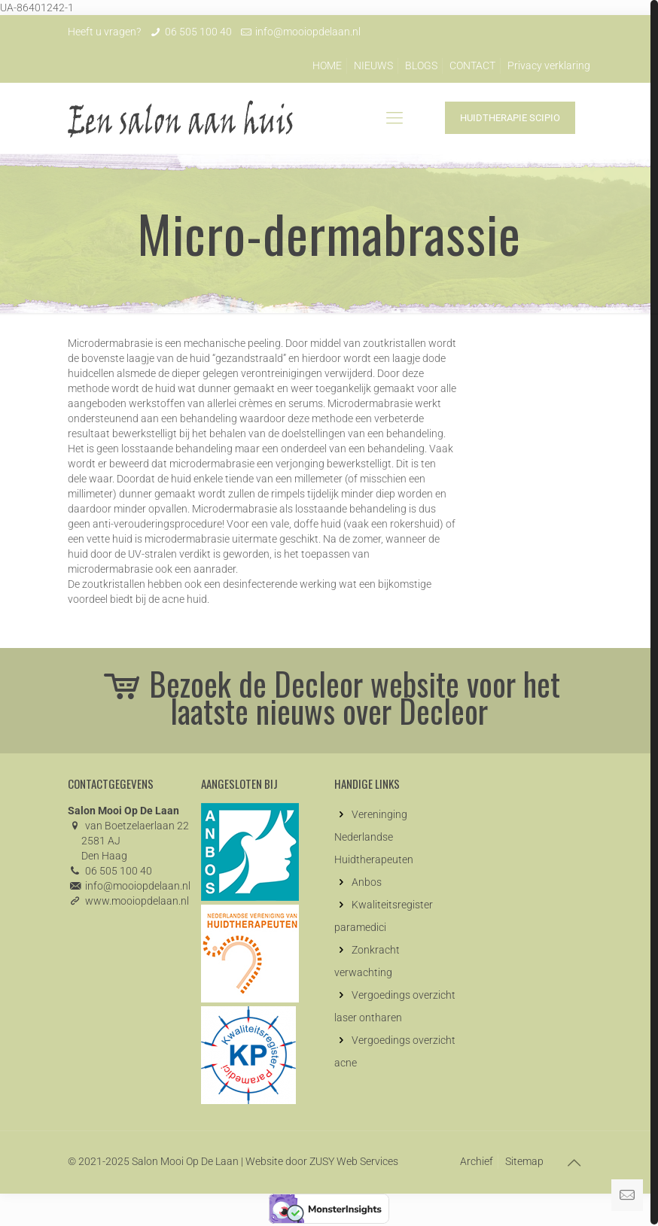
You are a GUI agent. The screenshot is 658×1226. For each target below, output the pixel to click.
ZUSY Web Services (353, 1161)
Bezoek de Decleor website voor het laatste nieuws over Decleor (329, 697)
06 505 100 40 (198, 32)
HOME (327, 65)
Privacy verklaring (548, 65)
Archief (476, 1161)
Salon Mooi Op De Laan (185, 1161)
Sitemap (524, 1161)
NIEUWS (373, 65)
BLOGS (421, 65)
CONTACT (472, 65)
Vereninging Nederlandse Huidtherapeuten (373, 837)
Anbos (367, 882)
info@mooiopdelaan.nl (308, 32)
